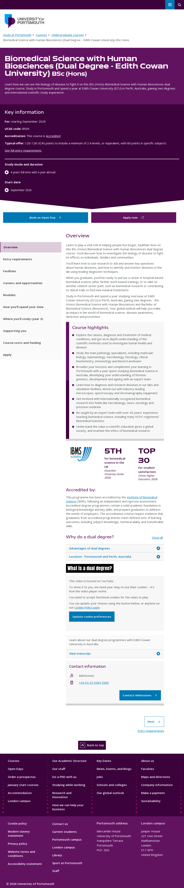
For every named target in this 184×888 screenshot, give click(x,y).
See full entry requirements (23, 150)
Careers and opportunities (22, 283)
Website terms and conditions (21, 854)
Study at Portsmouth (17, 35)
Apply (7, 355)
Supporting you (14, 331)
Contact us (60, 824)
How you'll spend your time (23, 307)
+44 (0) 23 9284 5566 (94, 683)
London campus (19, 801)
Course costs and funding (22, 343)
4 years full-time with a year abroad (33, 172)
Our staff (58, 769)
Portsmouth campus (67, 839)
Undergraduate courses (67, 35)
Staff (55, 871)
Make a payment (153, 793)
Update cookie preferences (91, 616)
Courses (41, 35)
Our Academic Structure (69, 761)
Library (57, 855)
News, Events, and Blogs (114, 769)
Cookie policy (17, 823)
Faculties (147, 769)
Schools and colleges (112, 785)
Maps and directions (155, 777)
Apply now (130, 217)
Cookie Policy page (87, 607)
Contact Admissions (140, 695)
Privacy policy (17, 844)
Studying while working (68, 785)
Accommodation (20, 793)
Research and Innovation (61, 795)
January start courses (23, 785)
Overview (11, 247)
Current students (64, 832)
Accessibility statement (25, 864)
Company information (157, 785)
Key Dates (104, 761)
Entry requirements (17, 259)
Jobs (100, 777)
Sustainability (151, 801)
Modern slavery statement (19, 833)
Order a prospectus (22, 777)
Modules (9, 295)
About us (147, 761)
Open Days (15, 769)
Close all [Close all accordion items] (157, 537)
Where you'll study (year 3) (23, 319)
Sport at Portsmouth (67, 863)
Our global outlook (110, 793)
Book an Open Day (46, 217)
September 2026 (21, 190)
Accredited (53, 136)
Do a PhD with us (64, 777)
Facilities (9, 271)
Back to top (92, 745)
